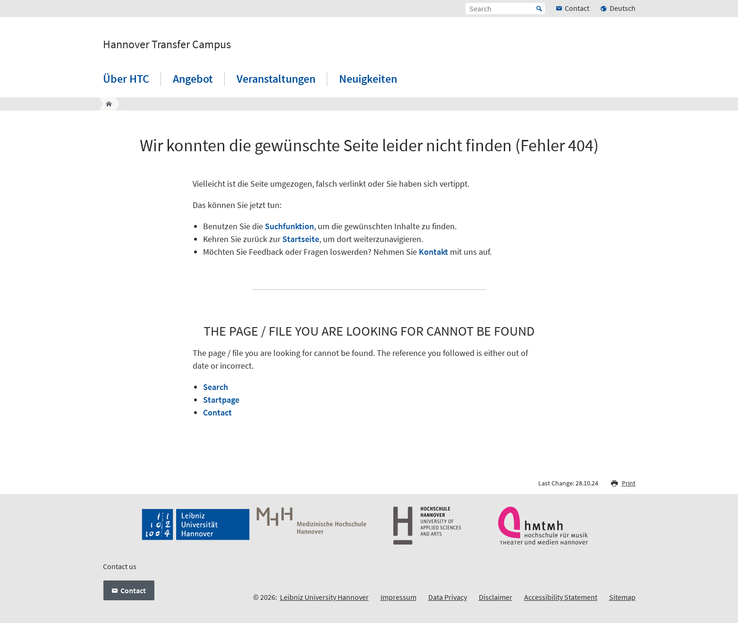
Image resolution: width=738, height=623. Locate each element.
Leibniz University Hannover (324, 597)
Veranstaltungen (276, 78)
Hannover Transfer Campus (167, 44)
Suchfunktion (289, 226)
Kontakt (433, 251)
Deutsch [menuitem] (623, 8)
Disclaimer (495, 597)
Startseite (300, 239)
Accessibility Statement (560, 597)
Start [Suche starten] (539, 8)
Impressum (398, 597)
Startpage (221, 399)
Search (215, 386)
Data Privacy (447, 597)
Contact (217, 412)
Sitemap (622, 597)
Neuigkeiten (368, 78)
